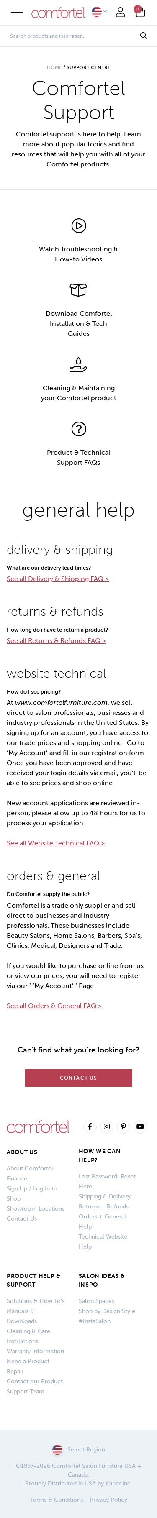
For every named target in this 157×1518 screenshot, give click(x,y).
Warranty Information (35, 1351)
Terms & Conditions (56, 1499)
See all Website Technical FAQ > (56, 843)
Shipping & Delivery (105, 1196)
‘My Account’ (27, 753)
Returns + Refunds (104, 1206)
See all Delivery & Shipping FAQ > (58, 579)
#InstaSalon (95, 1321)
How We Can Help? (100, 1156)
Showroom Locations (35, 1208)
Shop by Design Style (107, 1311)
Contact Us (79, 1078)
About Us (22, 1152)
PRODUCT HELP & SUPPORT (34, 1280)
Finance (17, 1178)
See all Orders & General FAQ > (54, 1006)
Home (54, 67)
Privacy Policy (108, 1499)
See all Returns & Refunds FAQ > (56, 641)
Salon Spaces (96, 1301)
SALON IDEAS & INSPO (102, 1280)
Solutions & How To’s (35, 1301)
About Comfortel (30, 1168)
